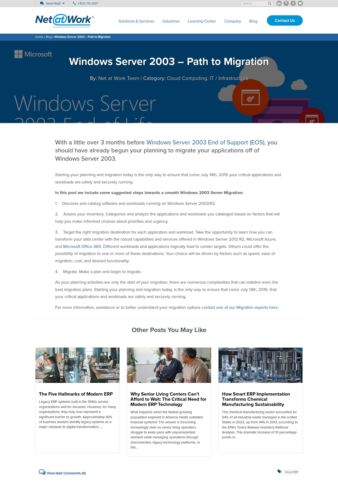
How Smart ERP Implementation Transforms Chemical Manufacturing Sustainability (256, 399)
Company (232, 21)
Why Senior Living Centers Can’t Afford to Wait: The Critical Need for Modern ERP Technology (168, 399)
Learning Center (202, 21)
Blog (253, 21)
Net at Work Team (118, 78)
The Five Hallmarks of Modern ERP (76, 394)
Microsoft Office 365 (82, 246)
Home (39, 37)
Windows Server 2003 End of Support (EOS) (205, 142)
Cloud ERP (291, 472)
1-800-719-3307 (88, 3)
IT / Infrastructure (229, 78)
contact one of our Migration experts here (240, 307)
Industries (171, 21)
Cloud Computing (187, 78)
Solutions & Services (136, 21)
